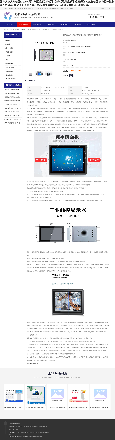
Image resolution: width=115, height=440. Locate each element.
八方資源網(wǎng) (23, 432)
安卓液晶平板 (9, 67)
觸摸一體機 (9, 63)
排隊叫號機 (9, 75)
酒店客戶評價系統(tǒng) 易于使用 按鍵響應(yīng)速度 (13, 97)
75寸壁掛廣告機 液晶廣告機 (57, 407)
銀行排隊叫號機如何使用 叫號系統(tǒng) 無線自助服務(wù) (85, 407)
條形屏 (7, 59)
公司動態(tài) (64, 24)
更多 (20, 85)
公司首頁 (10, 24)
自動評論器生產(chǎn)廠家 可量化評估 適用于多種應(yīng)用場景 (13, 89)
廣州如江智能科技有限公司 (41, 426)
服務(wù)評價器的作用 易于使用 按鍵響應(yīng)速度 (13, 108)
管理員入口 (39, 432)
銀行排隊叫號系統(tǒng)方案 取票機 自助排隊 (16, 407)
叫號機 (7, 56)
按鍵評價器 (9, 52)
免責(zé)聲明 (31, 432)
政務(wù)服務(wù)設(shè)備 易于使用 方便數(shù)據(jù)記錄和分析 (13, 112)
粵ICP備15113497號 (29, 426)
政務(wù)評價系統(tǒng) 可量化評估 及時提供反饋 (13, 93)
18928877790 (75, 71)
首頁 (14, 29)
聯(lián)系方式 (91, 24)
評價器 (7, 44)
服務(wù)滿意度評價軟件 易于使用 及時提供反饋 (13, 123)
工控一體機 (30, 29)
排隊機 (7, 40)
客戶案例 (78, 24)
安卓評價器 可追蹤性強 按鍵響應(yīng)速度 (13, 104)
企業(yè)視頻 (37, 24)
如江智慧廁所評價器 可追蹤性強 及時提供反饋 (13, 100)
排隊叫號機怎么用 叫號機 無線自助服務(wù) (102, 407)
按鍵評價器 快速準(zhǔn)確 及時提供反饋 (13, 115)
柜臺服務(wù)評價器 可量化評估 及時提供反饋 (13, 119)
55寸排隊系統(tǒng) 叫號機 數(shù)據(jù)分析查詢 (39, 407)
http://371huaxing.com (32, 363)
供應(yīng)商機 (23, 24)
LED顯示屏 (9, 71)
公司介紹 (51, 24)
